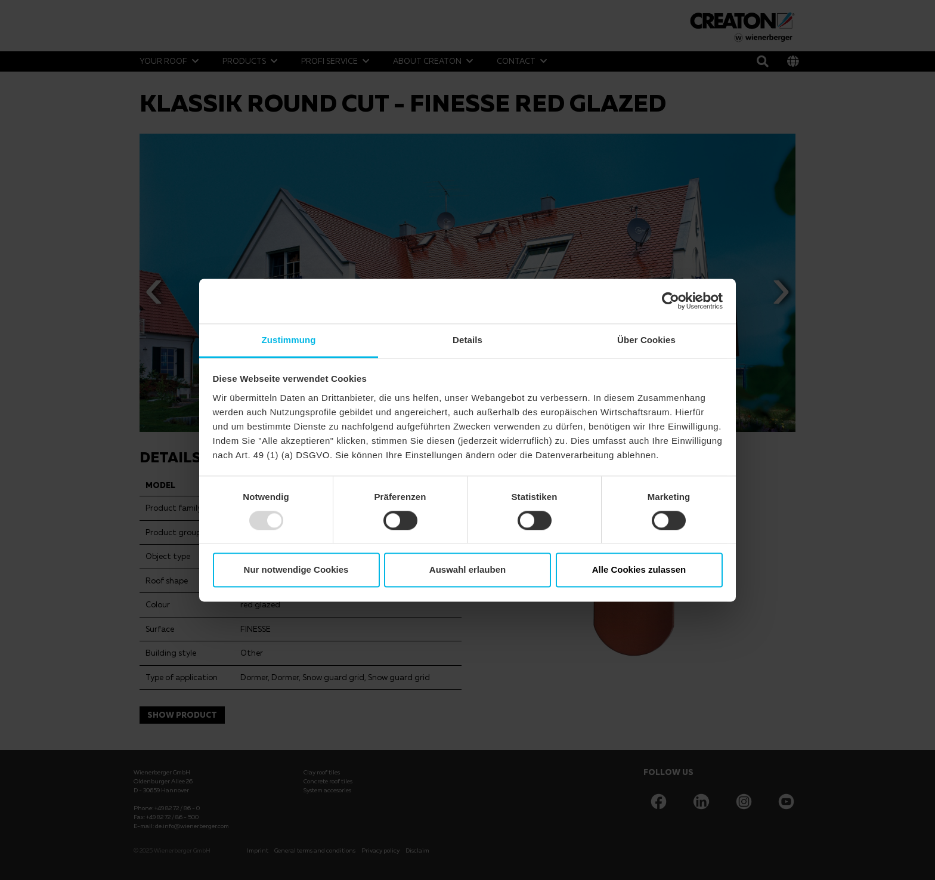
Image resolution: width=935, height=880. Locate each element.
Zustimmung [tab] (289, 340)
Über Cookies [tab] (646, 340)
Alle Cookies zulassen (639, 570)
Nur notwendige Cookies (296, 570)
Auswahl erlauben (467, 570)
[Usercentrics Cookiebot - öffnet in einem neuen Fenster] (670, 301)
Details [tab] (467, 340)
